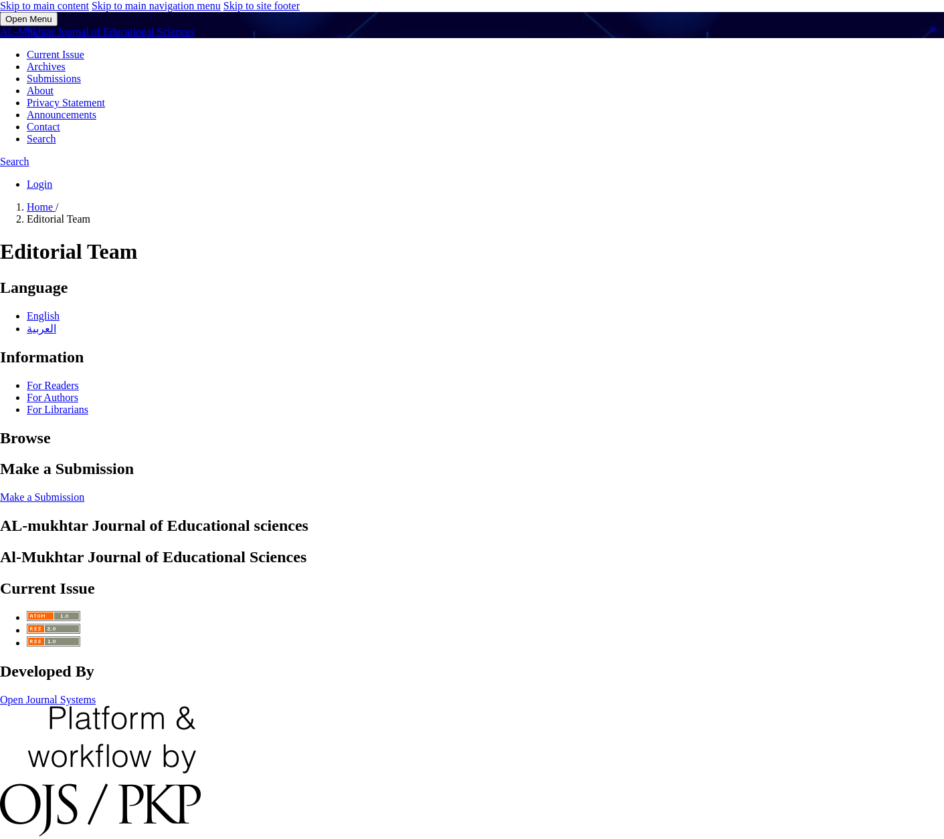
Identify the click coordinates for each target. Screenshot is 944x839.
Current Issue (55, 54)
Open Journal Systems (48, 699)
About (40, 90)
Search (41, 138)
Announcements (61, 114)
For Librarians (57, 409)
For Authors (52, 397)
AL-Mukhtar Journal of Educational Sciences (97, 31)
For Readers (53, 385)
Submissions (54, 78)
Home (41, 207)
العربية (41, 328)
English (43, 316)
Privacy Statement (66, 102)
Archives (46, 66)
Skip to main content (44, 5)
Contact (43, 126)
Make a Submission (42, 497)
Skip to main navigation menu (156, 5)
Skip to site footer (261, 5)
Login (39, 184)
